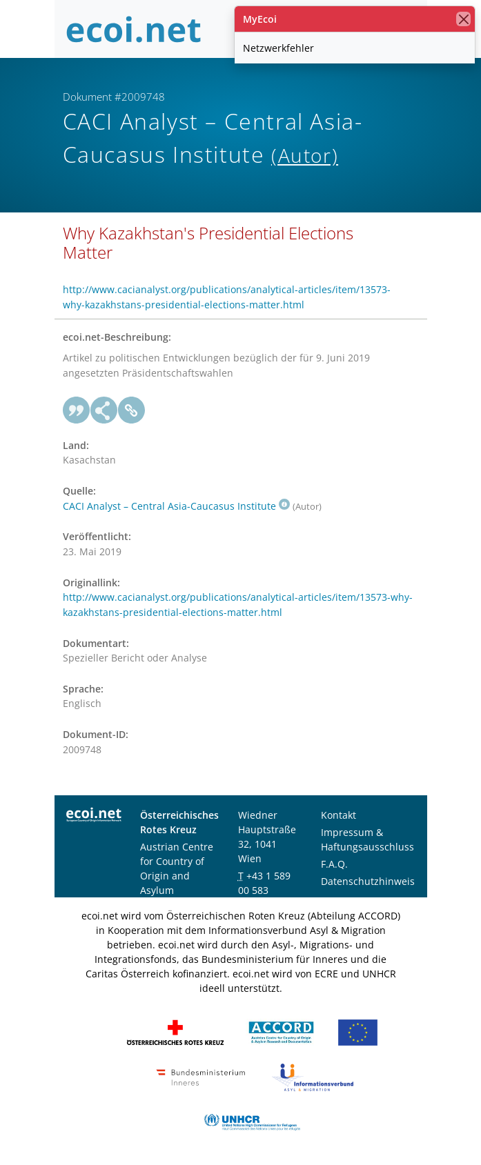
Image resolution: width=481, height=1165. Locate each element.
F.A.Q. (334, 863)
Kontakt (338, 815)
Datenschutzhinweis (368, 881)
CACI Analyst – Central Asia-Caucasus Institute (176, 505)
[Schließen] (463, 19)
